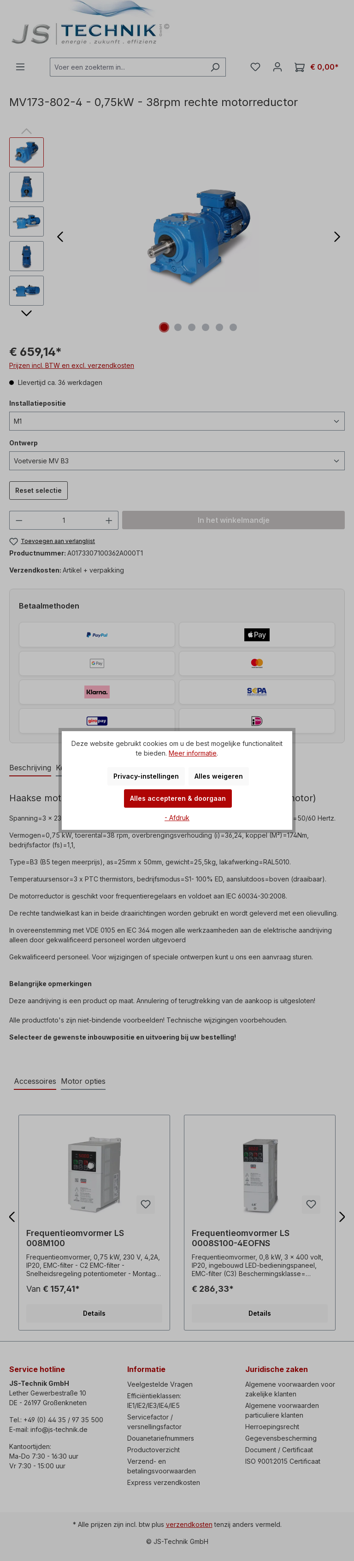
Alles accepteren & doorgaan (178, 798)
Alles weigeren (219, 776)
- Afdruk (177, 818)
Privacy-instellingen (146, 776)
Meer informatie (193, 753)
